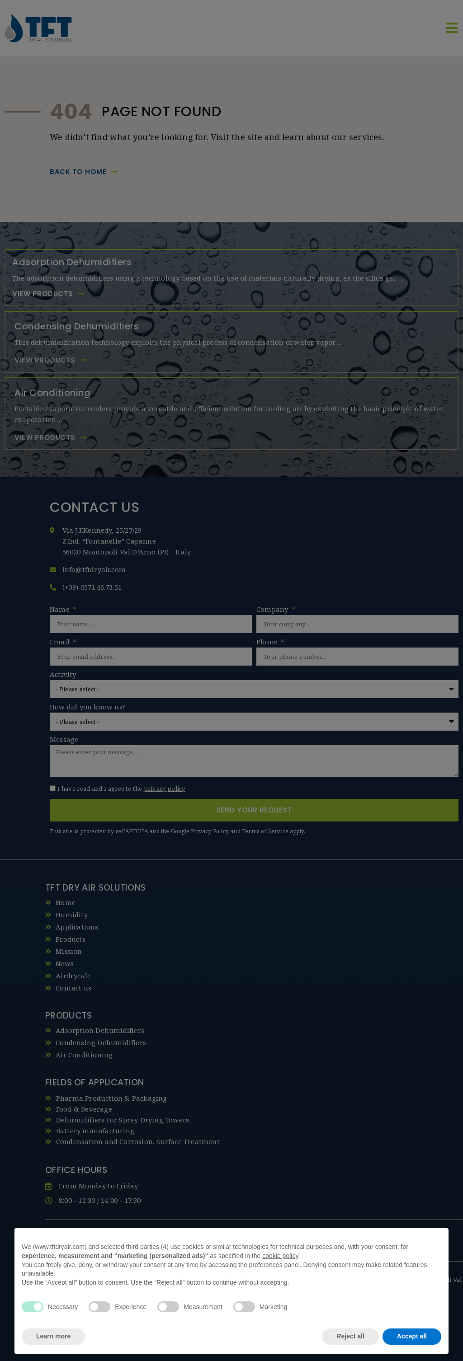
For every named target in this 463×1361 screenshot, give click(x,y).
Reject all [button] (350, 1336)
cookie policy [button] (280, 1255)
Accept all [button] (412, 1336)
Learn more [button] (53, 1336)
